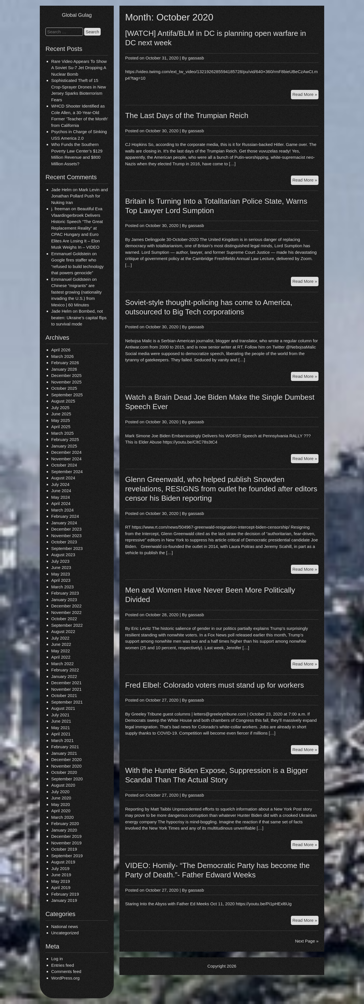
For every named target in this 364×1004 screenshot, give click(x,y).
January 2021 (64, 753)
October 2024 (64, 465)
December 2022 (66, 605)
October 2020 (64, 772)
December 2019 (66, 836)
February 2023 (65, 593)
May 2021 (60, 727)
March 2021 (62, 740)
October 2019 (64, 849)
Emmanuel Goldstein (71, 253)
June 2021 (61, 721)
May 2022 (60, 650)
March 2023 (62, 586)
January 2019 (64, 900)
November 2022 (66, 612)
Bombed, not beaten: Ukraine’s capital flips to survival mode (79, 317)
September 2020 (67, 778)
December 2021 (66, 682)
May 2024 (60, 497)
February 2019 (65, 894)
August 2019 (63, 861)
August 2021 (63, 708)
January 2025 (64, 446)
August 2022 (63, 631)
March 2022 (62, 663)
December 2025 (66, 375)
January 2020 (64, 830)
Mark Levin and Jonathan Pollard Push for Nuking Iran (79, 196)
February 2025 (65, 439)
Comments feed (66, 971)
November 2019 (66, 842)
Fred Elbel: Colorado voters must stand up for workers (214, 685)
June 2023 (61, 567)
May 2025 (60, 420)
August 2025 (63, 401)
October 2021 (64, 695)
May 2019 (60, 881)
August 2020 (63, 785)
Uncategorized (65, 932)
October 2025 (64, 388)
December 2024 (66, 452)
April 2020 (61, 810)
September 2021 (67, 702)
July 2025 (60, 407)
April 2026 (61, 349)
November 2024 (66, 458)
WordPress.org (65, 978)
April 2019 (61, 887)
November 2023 (66, 535)
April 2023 (61, 580)
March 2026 (62, 356)
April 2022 (61, 657)
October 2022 (64, 618)
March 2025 (62, 433)
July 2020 (60, 791)
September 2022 (67, 625)
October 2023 (64, 541)
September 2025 (67, 394)
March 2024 (62, 510)
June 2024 (61, 490)
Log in (57, 958)
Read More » (305, 95)
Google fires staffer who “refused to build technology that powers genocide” (77, 266)
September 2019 (67, 855)
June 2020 (61, 797)
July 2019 (60, 868)
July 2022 (60, 638)
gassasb (196, 57)
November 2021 (66, 689)
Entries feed (62, 965)
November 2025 (66, 382)
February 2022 (65, 669)
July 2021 (60, 714)
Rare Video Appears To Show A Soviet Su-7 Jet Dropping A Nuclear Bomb (79, 68)
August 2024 (63, 477)
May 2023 (60, 574)
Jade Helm (61, 189)
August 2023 (63, 554)
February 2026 (65, 362)
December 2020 (66, 759)
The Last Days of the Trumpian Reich (186, 115)
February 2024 (65, 516)
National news (64, 926)
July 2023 (60, 561)
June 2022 (61, 644)
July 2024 (60, 484)
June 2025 (61, 413)
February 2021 (65, 746)
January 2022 (64, 676)
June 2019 (61, 874)
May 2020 (60, 804)
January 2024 (64, 522)
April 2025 (61, 426)
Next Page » (306, 941)
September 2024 (67, 471)
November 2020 (66, 766)
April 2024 (61, 503)
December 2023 (66, 529)
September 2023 (67, 548)
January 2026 (64, 369)
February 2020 (65, 823)
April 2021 (61, 733)
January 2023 (64, 599)
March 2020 (62, 817)
